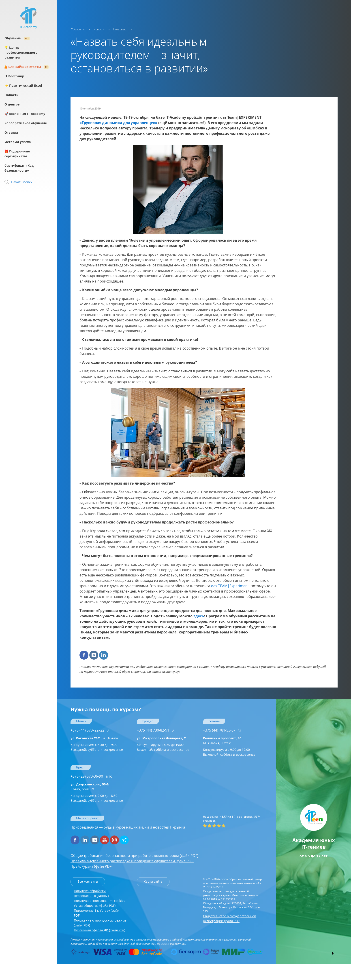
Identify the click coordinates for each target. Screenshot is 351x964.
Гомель (214, 721)
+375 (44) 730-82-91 (156, 730)
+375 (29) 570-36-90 (91, 776)
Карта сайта (153, 881)
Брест (80, 767)
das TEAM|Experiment (230, 585)
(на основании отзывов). (232, 819)
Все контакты (87, 881)
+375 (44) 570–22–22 (91, 730)
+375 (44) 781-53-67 (222, 730)
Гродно (147, 721)
